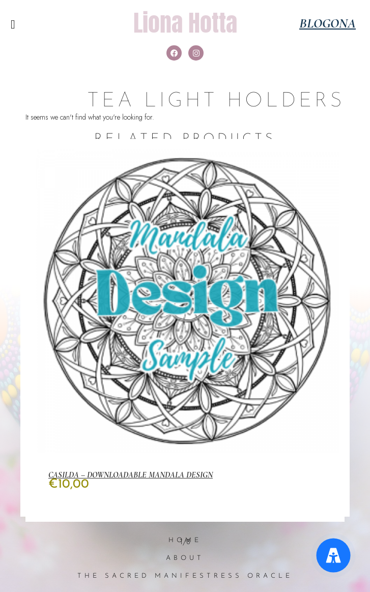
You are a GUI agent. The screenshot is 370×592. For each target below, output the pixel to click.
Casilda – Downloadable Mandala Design (130, 475)
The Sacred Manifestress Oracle (185, 576)
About (185, 558)
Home (185, 540)
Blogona (327, 23)
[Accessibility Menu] (334, 556)
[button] (13, 24)
